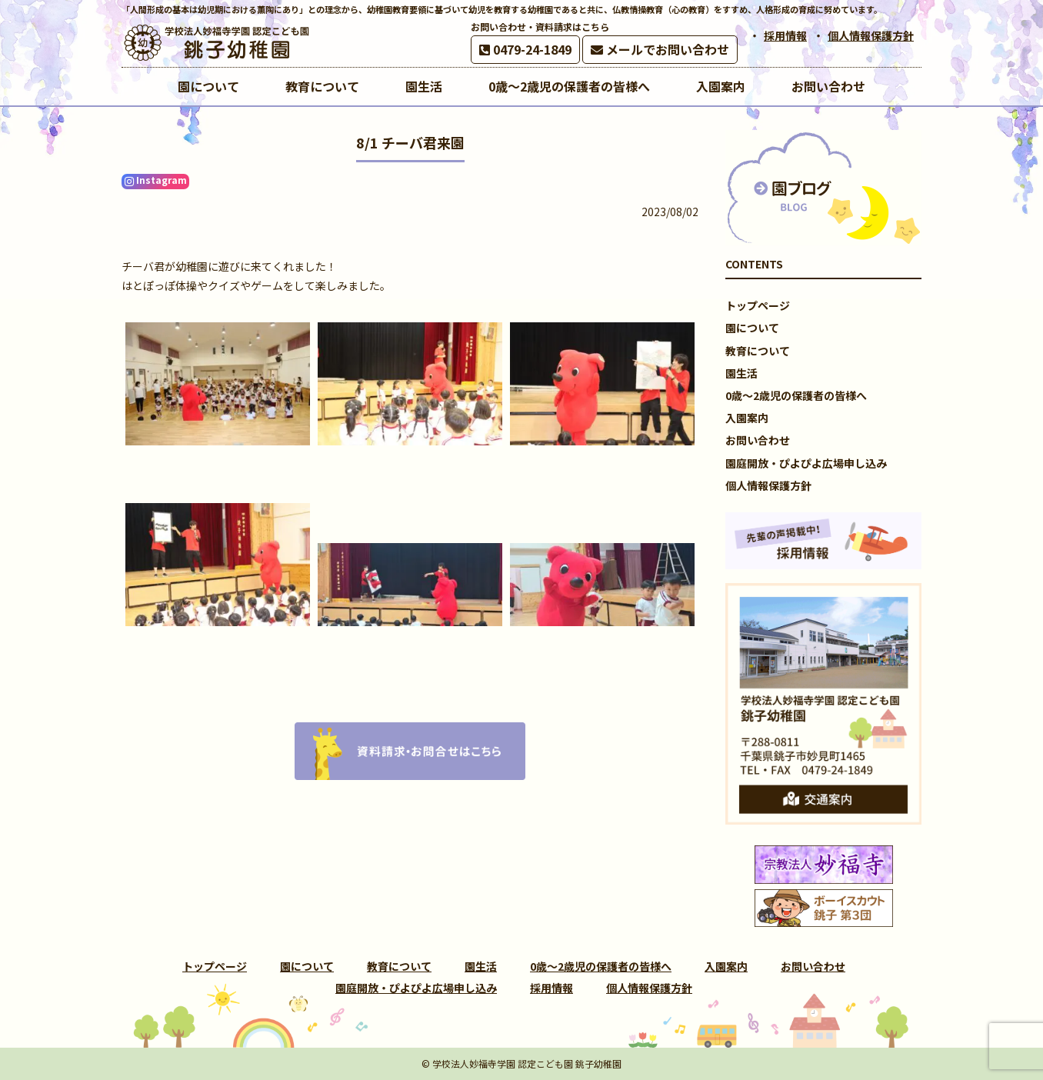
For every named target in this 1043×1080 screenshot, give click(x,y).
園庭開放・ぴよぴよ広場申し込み (806, 463)
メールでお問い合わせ (660, 49)
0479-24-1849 (525, 49)
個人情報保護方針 (871, 35)
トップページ (757, 305)
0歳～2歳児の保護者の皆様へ (796, 395)
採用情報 (785, 35)
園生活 (741, 373)
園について (752, 327)
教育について (757, 350)
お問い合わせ (757, 440)
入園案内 (746, 417)
